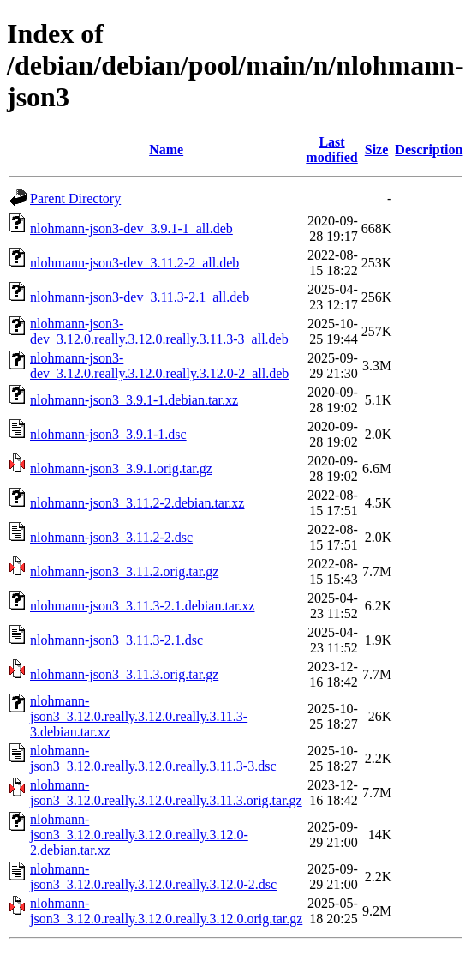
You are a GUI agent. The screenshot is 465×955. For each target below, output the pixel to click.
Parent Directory (75, 198)
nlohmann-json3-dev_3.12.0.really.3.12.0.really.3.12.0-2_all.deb (159, 366)
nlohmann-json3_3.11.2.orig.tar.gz (124, 571)
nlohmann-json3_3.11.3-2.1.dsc (116, 640)
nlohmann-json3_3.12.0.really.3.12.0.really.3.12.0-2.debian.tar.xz (139, 834)
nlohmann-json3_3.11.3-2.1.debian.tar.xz (142, 605)
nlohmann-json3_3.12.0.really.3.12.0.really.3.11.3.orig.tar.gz (166, 793)
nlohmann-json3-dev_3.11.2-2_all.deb (134, 262)
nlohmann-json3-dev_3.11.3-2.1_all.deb (139, 297)
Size (377, 149)
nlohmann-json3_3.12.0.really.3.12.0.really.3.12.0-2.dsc (153, 877)
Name (166, 149)
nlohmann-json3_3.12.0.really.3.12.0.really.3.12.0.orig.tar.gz (166, 911)
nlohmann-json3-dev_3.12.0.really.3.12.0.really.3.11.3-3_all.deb (159, 331)
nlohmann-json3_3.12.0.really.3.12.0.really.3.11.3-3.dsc (153, 758)
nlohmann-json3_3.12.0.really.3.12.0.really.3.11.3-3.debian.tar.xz (138, 716)
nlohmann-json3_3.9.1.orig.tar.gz (121, 468)
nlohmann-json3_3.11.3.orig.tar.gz (124, 674)
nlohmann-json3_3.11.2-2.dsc (111, 537)
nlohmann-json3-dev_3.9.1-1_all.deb (131, 228)
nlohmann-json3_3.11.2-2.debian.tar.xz (137, 503)
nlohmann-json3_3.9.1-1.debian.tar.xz (134, 400)
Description (428, 149)
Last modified (331, 150)
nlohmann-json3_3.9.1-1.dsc (108, 434)
